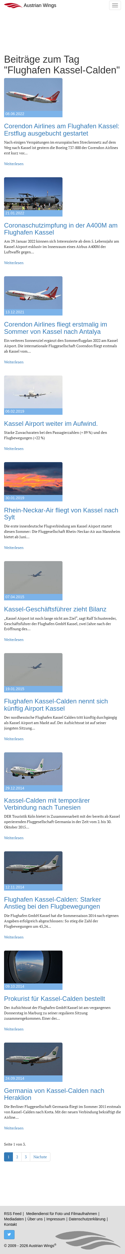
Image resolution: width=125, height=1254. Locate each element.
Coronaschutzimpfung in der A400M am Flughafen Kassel (61, 229)
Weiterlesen (13, 163)
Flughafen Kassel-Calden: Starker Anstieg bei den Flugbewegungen (52, 903)
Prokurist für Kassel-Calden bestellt (54, 998)
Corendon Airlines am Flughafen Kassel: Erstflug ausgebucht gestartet (61, 129)
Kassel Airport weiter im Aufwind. (51, 423)
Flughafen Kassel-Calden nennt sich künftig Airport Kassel (56, 704)
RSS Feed (13, 1214)
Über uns (35, 1219)
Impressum (55, 1219)
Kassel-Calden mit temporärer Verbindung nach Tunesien (47, 804)
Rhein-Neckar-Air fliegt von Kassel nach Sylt (61, 513)
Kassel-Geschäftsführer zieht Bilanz (55, 609)
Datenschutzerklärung (87, 1219)
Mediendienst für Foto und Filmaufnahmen (61, 1214)
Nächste (40, 1156)
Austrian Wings (30, 5)
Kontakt (10, 1224)
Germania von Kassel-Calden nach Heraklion (54, 1094)
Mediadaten (14, 1219)
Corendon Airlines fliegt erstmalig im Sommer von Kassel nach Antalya (55, 328)
